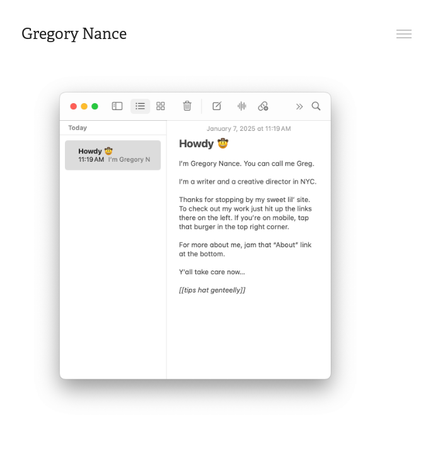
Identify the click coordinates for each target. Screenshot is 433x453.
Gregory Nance (74, 34)
